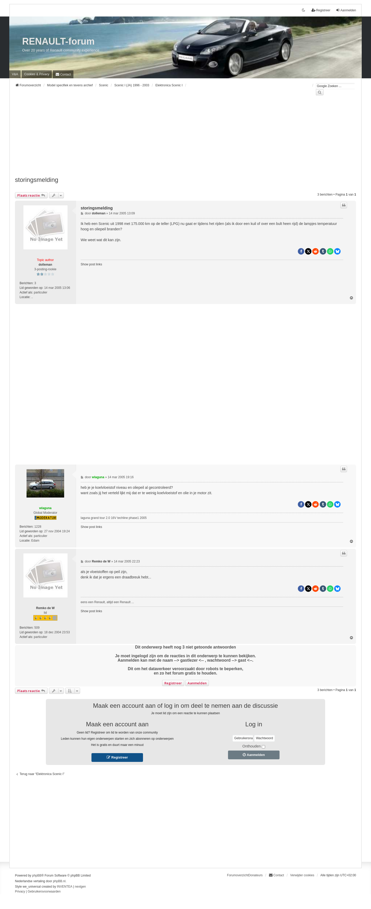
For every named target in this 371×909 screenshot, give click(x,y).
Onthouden (253, 746)
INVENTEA (64, 886)
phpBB (36, 875)
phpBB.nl (59, 881)
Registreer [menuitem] (320, 10)
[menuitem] (37, 74)
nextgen (80, 886)
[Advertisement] (169, 139)
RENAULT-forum (58, 41)
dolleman (45, 264)
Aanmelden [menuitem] (346, 10)
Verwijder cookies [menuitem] (302, 875)
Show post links (91, 264)
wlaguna (45, 508)
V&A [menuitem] (15, 74)
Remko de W (45, 608)
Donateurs (255, 875)
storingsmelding (36, 179)
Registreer (173, 683)
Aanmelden (197, 683)
